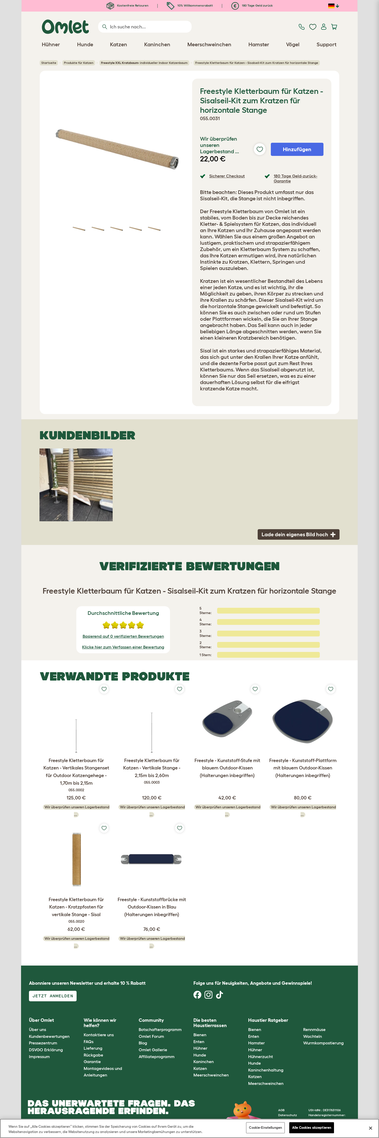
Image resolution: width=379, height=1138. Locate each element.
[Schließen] (370, 1128)
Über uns (37, 1029)
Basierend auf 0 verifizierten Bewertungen (123, 636)
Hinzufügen (297, 149)
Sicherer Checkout (227, 175)
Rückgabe (93, 1055)
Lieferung (93, 1048)
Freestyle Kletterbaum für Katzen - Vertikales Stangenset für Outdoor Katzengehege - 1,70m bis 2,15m (76, 775)
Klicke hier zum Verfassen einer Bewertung (123, 647)
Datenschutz (287, 1115)
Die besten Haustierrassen (210, 1023)
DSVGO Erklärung (46, 1049)
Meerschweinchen (211, 1075)
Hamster (256, 1042)
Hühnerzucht (260, 1056)
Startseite (48, 62)
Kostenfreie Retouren (127, 5)
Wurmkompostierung (323, 1042)
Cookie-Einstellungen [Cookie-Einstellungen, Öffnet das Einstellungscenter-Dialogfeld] (265, 1128)
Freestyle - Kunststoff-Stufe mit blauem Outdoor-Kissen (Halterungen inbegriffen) (227, 768)
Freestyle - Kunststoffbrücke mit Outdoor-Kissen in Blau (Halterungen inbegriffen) (152, 907)
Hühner (200, 1048)
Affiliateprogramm (156, 1056)
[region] (189, 1128)
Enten (198, 1041)
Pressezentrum (43, 1042)
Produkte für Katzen (78, 62)
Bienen (199, 1034)
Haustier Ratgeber (268, 1020)
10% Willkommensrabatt (190, 5)
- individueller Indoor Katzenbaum (144, 63)
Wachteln (312, 1036)
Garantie (92, 1061)
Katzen (200, 1068)
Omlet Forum (151, 1036)
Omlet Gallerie (153, 1049)
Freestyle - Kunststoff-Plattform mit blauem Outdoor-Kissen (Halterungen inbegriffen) (303, 768)
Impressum (39, 1056)
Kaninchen (203, 1061)
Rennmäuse (314, 1029)
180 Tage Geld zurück (252, 5)
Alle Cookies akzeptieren (311, 1128)
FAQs (88, 1041)
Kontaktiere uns (99, 1034)
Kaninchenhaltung (265, 1070)
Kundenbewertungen (49, 1036)
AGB (281, 1110)
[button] (299, 1020)
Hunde (199, 1055)
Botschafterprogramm (160, 1029)
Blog (143, 1042)
